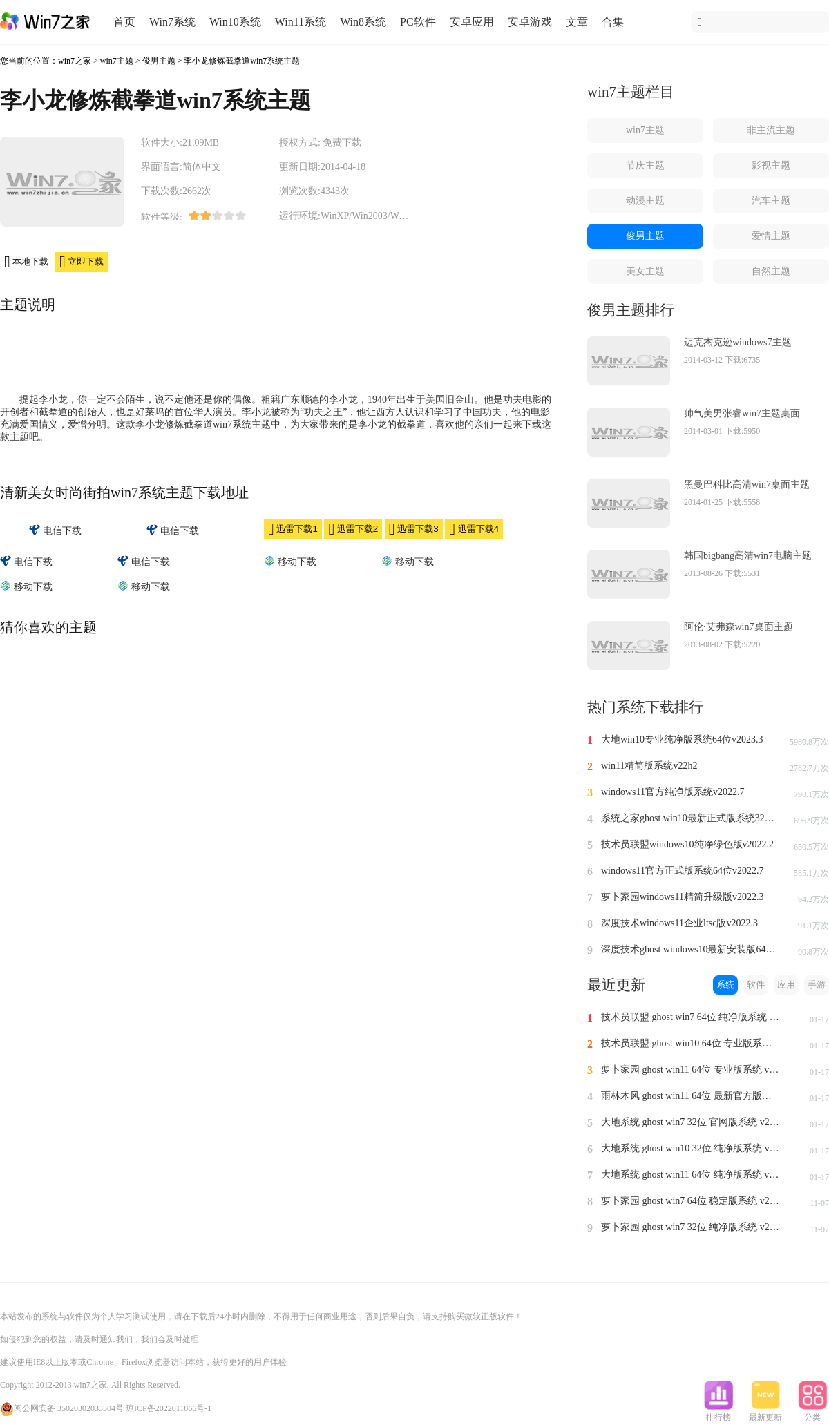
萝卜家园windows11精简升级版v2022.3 (682, 897)
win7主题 (116, 61)
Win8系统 (363, 22)
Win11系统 (300, 22)
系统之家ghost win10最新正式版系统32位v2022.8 (691, 818)
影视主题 (771, 165)
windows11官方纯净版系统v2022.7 (673, 792)
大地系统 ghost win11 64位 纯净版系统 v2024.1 (691, 1174)
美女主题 (645, 271)
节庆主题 (645, 165)
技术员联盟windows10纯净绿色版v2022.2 (687, 844)
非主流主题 (771, 130)
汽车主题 (771, 200)
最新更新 (765, 1413)
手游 (817, 984)
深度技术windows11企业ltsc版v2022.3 (679, 923)
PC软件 (418, 22)
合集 (613, 22)
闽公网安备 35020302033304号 (62, 1408)
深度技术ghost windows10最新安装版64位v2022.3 (691, 949)
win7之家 (74, 61)
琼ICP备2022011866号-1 (168, 1408)
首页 (124, 22)
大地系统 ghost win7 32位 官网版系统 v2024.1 (691, 1122)
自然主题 (771, 271)
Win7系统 (172, 22)
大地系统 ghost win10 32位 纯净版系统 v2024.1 (691, 1148)
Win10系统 (235, 22)
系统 (725, 984)
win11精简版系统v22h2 (649, 765)
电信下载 (55, 530)
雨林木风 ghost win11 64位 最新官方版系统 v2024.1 (691, 1096)
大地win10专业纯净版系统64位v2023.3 (682, 739)
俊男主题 (158, 61)
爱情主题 (771, 236)
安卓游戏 (530, 22)
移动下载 (290, 561)
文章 (577, 22)
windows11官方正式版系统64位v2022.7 (682, 870)
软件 (756, 984)
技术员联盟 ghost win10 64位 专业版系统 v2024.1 (691, 1043)
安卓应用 (472, 22)
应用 (786, 984)
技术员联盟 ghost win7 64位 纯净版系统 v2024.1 (691, 1017)
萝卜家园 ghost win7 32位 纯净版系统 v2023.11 (691, 1227)
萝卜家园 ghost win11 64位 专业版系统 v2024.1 (691, 1069)
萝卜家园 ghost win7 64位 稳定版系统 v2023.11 (691, 1201)
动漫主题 (645, 200)
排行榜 (718, 1413)
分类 (812, 1413)
